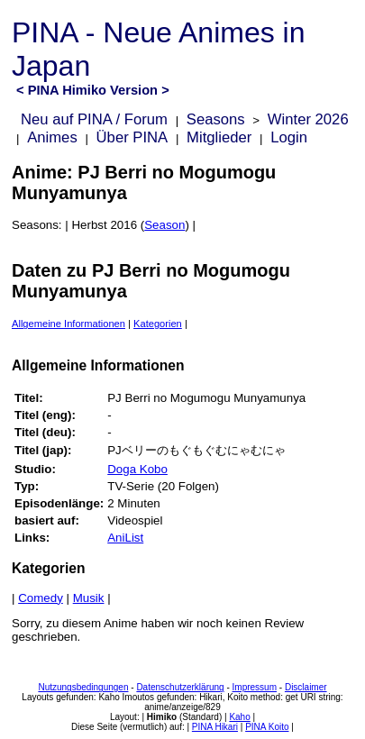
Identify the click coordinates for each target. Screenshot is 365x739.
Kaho (239, 717)
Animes (52, 137)
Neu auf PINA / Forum (94, 119)
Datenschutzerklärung (180, 687)
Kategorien (157, 323)
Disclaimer (306, 687)
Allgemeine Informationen (68, 323)
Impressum (255, 687)
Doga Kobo (137, 469)
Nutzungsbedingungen (83, 687)
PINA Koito (266, 727)
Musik (89, 598)
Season (164, 225)
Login (288, 137)
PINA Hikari (215, 727)
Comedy (40, 598)
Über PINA (132, 137)
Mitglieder (219, 137)
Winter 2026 (308, 119)
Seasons (216, 119)
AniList (125, 537)
